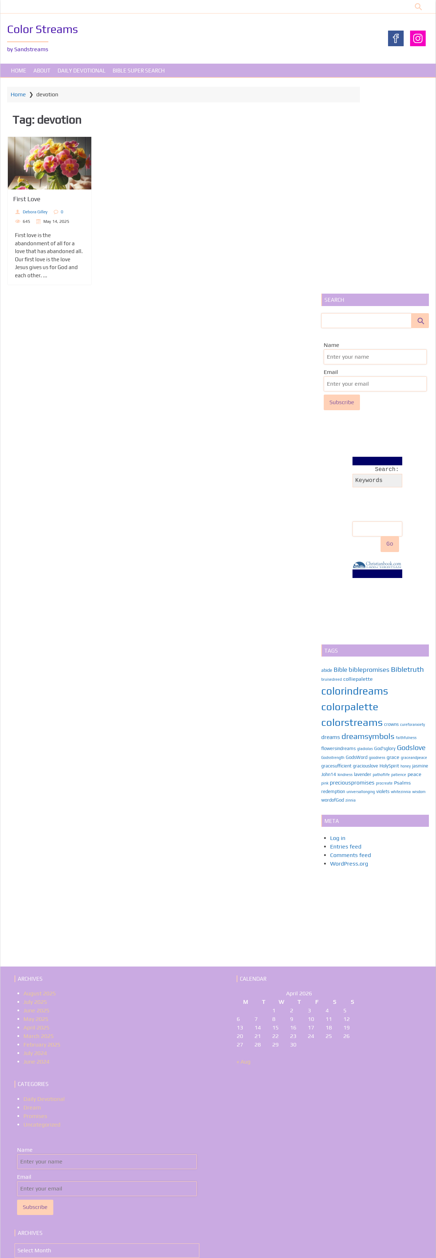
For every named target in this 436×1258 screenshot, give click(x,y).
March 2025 (38, 826)
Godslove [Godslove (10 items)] (410, 538)
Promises (35, 906)
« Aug (244, 852)
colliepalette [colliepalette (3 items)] (357, 470)
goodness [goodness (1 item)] (376, 548)
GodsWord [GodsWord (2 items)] (355, 548)
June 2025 (36, 801)
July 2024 (35, 843)
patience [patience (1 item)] (415, 565)
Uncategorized (41, 915)
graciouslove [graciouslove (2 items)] (364, 556)
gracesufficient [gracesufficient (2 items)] (335, 556)
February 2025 (41, 835)
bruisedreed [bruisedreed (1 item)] (330, 470)
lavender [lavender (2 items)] (379, 565)
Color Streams (44, 28)
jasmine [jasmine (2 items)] (328, 565)
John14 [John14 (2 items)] (345, 565)
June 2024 (36, 852)
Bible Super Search (139, 73)
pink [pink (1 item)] (339, 574)
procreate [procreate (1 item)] (398, 574)
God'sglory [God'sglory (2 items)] (383, 539)
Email (327, 164)
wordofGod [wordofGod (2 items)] (331, 590)
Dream (32, 898)
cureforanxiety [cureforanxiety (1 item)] (411, 515)
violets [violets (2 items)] (381, 582)
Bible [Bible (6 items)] (339, 460)
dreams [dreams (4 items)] (329, 527)
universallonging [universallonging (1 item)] (359, 582)
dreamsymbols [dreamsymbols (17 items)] (366, 526)
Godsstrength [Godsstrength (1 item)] (331, 548)
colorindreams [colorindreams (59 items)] (353, 482)
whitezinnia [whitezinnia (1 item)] (400, 582)
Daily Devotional (82, 73)
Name (328, 137)
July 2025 (35, 792)
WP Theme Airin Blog (404, 1245)
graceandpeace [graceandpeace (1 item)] (413, 548)
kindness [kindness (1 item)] (361, 565)
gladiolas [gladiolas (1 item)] (364, 539)
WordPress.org (348, 654)
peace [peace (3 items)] (327, 573)
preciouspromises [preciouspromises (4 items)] (366, 573)
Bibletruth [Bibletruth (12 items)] (406, 459)
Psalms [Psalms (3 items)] (416, 573)
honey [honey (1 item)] (404, 557)
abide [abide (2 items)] (325, 461)
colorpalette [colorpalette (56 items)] (348, 497)
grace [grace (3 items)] (392, 548)
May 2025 (35, 809)
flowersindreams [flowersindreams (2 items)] (337, 539)
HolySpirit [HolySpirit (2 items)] (388, 556)
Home (18, 73)
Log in (336, 628)
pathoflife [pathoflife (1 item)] (397, 565)
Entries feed (344, 637)
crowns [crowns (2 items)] (390, 515)
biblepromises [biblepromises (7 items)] (368, 460)
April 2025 (36, 818)
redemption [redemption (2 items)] (332, 582)
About (41, 73)
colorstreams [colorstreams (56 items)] (351, 513)
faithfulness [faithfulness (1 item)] (405, 528)
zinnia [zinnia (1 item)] (349, 591)
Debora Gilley (46, 213)
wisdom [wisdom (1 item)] (417, 582)
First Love (38, 201)
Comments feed (349, 645)
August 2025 (39, 784)
